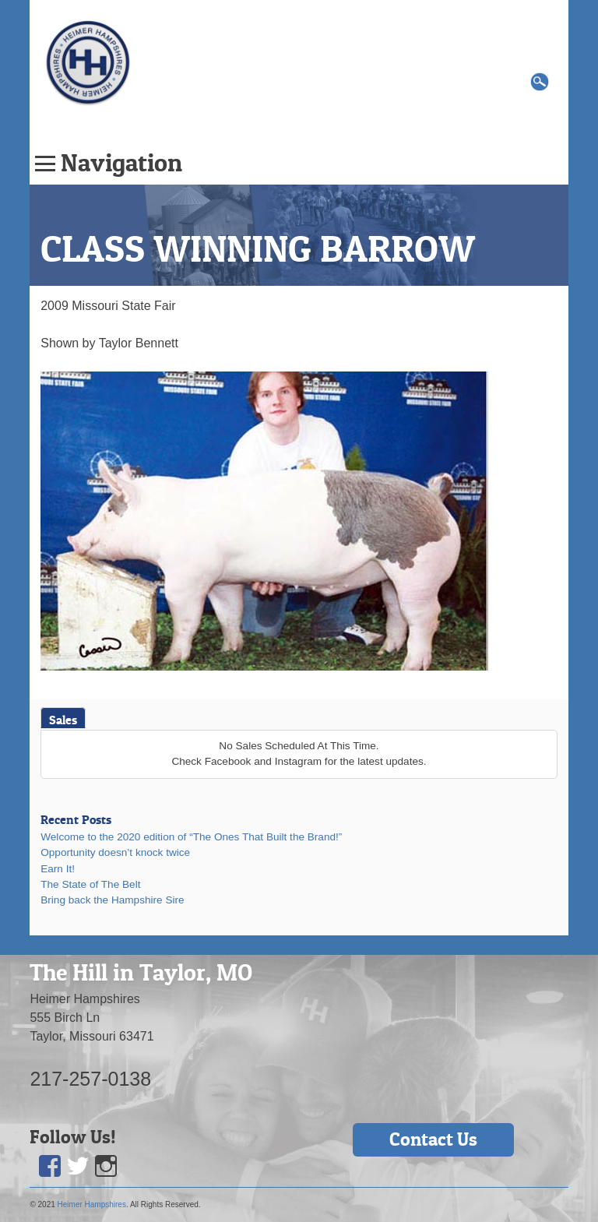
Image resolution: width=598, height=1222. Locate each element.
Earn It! (57, 869)
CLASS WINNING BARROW (257, 248)
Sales (63, 719)
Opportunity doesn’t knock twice (115, 852)
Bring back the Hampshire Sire (112, 900)
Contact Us (433, 1139)
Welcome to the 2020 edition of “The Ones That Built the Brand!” (191, 837)
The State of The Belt (90, 884)
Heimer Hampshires (92, 1204)
